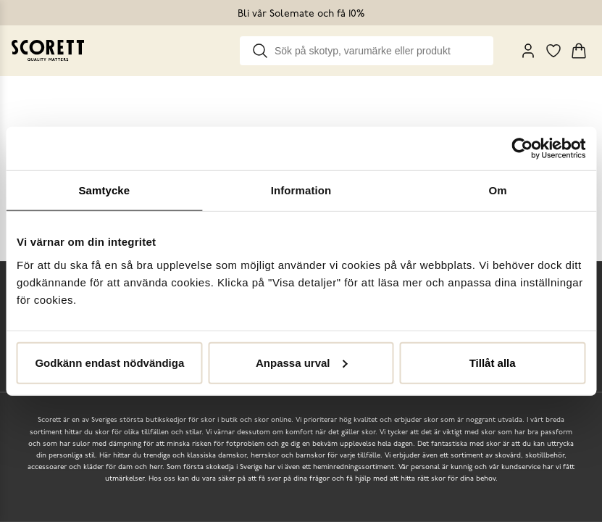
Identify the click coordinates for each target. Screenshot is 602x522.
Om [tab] (498, 190)
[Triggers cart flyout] (578, 50)
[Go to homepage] (48, 50)
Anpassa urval (302, 362)
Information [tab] (301, 190)
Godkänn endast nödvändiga (109, 362)
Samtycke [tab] (104, 190)
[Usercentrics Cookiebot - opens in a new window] (522, 149)
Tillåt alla (492, 362)
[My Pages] (528, 50)
